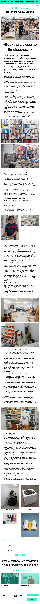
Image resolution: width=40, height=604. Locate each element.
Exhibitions (22, 1)
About (36, 1)
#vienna (33, 564)
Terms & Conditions (18, 595)
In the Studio (20, 8)
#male (6, 561)
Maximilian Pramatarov (11, 545)
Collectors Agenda (5, 1)
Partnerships (16, 592)
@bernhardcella (8, 550)
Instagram (3, 595)
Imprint (15, 596)
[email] (33, 595)
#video (6, 564)
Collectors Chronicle (30, 1)
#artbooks (16, 561)
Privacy (15, 597)
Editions (17, 1)
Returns (15, 594)
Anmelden (32, 599)
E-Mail (2, 592)
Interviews (12, 1)
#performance (20, 564)
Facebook (3, 594)
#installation (30, 561)
